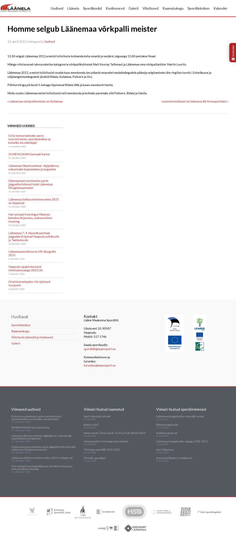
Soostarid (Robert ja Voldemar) (174, 458)
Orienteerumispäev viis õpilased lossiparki (29, 283)
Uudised (57, 8)
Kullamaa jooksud (166, 433)
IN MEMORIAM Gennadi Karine (29, 154)
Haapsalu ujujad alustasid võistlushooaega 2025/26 (25, 268)
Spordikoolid (92, 8)
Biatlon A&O (91, 424)
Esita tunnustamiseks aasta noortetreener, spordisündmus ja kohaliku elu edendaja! (29, 139)
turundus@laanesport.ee (100, 365)
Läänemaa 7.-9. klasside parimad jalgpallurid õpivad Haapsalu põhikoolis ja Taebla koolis (33, 236)
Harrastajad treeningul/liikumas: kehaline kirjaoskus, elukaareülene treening (30, 218)
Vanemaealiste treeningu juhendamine (106, 441)
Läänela (73, 8)
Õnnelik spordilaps (95, 458)
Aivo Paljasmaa (165, 449)
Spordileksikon (198, 8)
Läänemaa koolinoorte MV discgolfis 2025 (32, 253)
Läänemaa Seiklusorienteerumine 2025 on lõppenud (33, 201)
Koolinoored (115, 8)
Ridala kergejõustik (167, 424)
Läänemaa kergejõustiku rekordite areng (180, 416)
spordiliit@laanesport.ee (100, 349)
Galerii (134, 8)
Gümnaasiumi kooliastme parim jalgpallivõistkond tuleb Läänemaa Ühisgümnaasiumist (30, 184)
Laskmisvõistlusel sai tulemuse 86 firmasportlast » (195, 101)
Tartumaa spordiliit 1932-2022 (102, 449)
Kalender (220, 8)
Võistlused (150, 8)
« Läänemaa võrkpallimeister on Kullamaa (35, 101)
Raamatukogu (173, 8)
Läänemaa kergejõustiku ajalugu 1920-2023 (182, 441)
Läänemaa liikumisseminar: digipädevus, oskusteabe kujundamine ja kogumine (33, 167)
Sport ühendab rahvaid (97, 416)
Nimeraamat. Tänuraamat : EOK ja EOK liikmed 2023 (115, 433)
